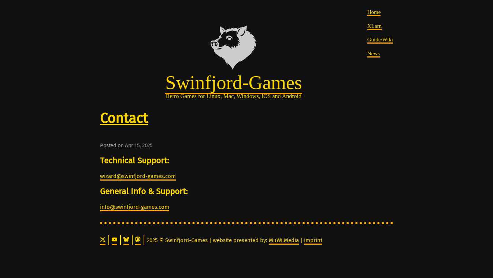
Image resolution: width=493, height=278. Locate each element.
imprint (313, 240)
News (373, 53)
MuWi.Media (284, 240)
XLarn (374, 26)
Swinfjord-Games (233, 82)
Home (374, 12)
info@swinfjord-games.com (134, 207)
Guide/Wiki (380, 39)
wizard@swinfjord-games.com (138, 176)
